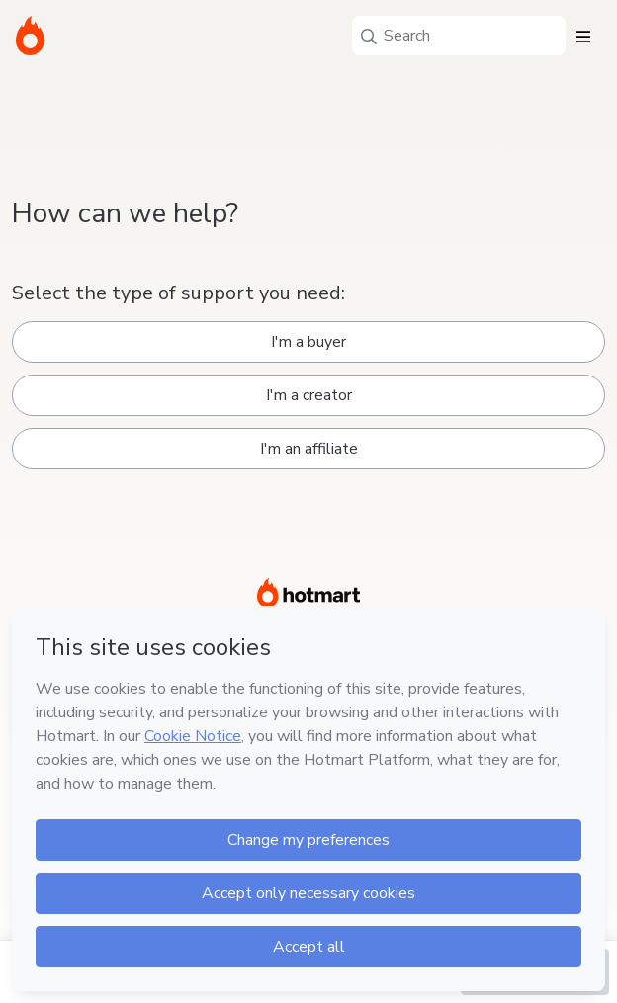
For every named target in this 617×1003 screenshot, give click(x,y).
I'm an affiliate (309, 449)
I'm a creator (309, 395)
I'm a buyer (308, 342)
